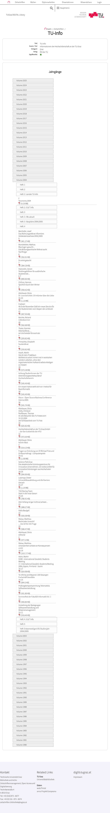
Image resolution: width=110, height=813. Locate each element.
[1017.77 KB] (24, 553)
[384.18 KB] (24, 265)
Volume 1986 (21, 716)
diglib (48, 29)
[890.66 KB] (24, 279)
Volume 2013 (21, 137)
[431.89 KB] (24, 593)
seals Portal (41, 788)
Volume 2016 (21, 123)
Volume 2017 (21, 118)
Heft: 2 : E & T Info (27, 207)
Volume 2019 (21, 109)
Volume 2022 (21, 94)
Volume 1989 (21, 702)
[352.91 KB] (24, 257)
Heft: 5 (22, 624)
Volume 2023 (21, 90)
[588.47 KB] (24, 529)
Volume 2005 (21, 175)
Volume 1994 (21, 678)
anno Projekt (42, 791)
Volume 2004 (21, 180)
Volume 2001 (21, 645)
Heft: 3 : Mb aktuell (27, 217)
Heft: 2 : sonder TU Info (29, 194)
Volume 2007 (21, 166)
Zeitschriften (20, 2)
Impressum (77, 777)
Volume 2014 (21, 132)
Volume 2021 (21, 99)
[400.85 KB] (24, 602)
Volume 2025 (21, 80)
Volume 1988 (21, 707)
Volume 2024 (21, 85)
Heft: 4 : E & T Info (27, 619)
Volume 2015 (21, 128)
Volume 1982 (21, 735)
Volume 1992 (21, 688)
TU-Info (55, 33)
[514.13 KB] (24, 447)
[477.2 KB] (23, 540)
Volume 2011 (21, 147)
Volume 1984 (21, 726)
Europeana (52, 791)
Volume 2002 (21, 640)
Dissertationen (68, 2)
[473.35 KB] (24, 437)
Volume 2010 (21, 151)
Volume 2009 (21, 156)
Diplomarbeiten (48, 2)
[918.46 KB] (24, 615)
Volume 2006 (21, 170)
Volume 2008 (21, 161)
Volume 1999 (21, 655)
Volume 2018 (21, 113)
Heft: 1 (22, 184)
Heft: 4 (22, 226)
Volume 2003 (21, 636)
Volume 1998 (21, 659)
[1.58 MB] (23, 458)
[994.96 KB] (24, 474)
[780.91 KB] (24, 498)
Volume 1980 (21, 745)
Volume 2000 (21, 650)
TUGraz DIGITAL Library (15, 14)
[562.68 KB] (24, 325)
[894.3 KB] (23, 582)
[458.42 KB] (24, 290)
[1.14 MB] (23, 488)
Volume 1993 (21, 683)
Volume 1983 (21, 730)
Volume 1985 (21, 721)
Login (99, 2)
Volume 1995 (21, 674)
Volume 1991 (21, 692)
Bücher (33, 2)
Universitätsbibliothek (45, 779)
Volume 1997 (21, 664)
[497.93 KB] (24, 314)
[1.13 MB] (23, 301)
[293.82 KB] (24, 338)
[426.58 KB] (24, 515)
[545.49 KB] (24, 383)
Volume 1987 (21, 711)
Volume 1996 (21, 669)
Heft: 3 (22, 212)
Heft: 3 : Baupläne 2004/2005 (31, 221)
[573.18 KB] (24, 370)
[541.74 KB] (24, 405)
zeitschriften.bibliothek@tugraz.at (13, 802)
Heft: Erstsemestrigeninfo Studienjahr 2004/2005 (34, 629)
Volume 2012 (21, 142)
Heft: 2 (22, 189)
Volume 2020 (21, 104)
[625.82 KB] (24, 426)
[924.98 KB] (24, 571)
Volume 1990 (21, 697)
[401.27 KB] (24, 241)
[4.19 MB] (23, 203)
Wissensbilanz (86, 2)
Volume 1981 (21, 740)
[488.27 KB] (24, 507)
